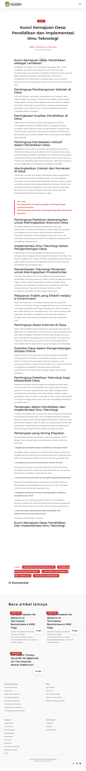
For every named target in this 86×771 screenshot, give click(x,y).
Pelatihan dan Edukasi (11, 696)
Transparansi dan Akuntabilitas (14, 706)
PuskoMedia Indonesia (46, 47)
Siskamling (8, 738)
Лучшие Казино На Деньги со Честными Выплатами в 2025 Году (23, 616)
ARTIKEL (41, 21)
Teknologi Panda (47, 756)
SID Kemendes (51, 725)
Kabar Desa (16, 608)
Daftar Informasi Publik (53, 692)
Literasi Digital (9, 728)
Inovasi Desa (8, 721)
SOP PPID (49, 686)
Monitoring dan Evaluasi (12, 699)
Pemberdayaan (9, 725)
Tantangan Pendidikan (46, 571)
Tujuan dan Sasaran (10, 682)
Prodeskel (49, 718)
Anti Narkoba (8, 731)
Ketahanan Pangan (10, 745)
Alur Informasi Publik (53, 689)
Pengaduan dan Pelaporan (13, 702)
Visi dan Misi (8, 686)
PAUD (6, 748)
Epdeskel (49, 721)
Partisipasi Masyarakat (11, 692)
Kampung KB (8, 718)
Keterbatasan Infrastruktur (39, 566)
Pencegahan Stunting (11, 741)
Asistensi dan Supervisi (12, 689)
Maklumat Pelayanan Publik (55, 696)
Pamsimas (7, 735)
